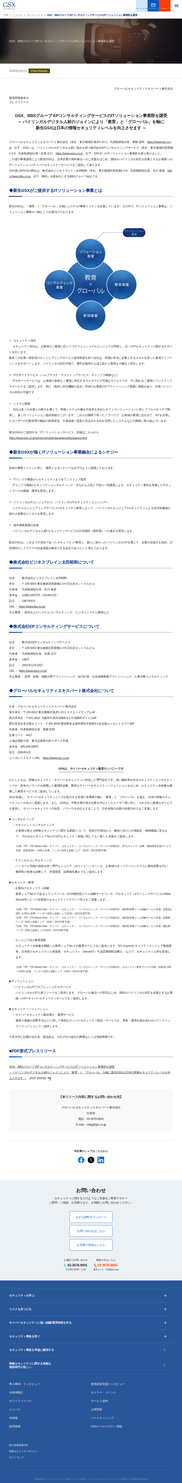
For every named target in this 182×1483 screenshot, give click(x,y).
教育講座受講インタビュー (108, 1384)
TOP (6, 15)
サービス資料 (99, 1401)
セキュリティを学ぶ (21, 1295)
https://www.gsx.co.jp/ (56, 758)
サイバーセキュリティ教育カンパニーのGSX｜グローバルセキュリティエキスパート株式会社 (88, 1479)
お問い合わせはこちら (91, 1231)
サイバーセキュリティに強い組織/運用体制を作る (40, 1322)
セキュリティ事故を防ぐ (24, 1336)
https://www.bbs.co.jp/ (32, 606)
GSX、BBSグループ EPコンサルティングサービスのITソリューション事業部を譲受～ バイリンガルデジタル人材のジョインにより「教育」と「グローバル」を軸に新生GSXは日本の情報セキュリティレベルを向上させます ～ (89, 1072)
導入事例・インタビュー (24, 1384)
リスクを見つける (20, 1309)
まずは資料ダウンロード (91, 1217)
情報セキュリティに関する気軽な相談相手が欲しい (30, 1365)
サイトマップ (16, 1457)
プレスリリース (34, 15)
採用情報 (14, 1426)
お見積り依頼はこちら (91, 1245)
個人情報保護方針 (18, 1445)
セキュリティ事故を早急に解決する (31, 1349)
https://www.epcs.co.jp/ (33, 670)
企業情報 (96, 1409)
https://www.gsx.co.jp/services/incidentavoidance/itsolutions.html (48, 438)
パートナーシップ (102, 1418)
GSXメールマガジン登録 (106, 1426)
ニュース (17, 15)
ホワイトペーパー (20, 1401)
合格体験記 (16, 1392)
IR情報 (13, 1418)
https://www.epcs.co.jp (69, 153)
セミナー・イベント (103, 1392)
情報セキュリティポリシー (23, 1451)
